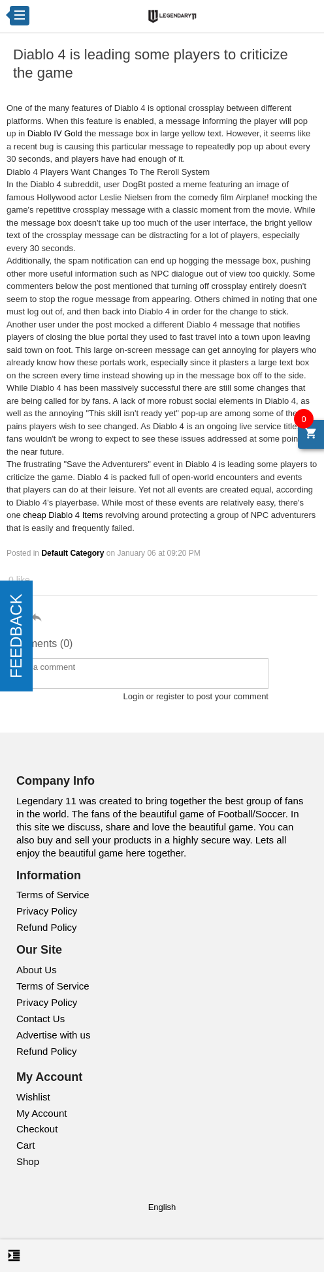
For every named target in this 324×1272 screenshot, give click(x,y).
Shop (27, 1161)
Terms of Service (52, 894)
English (162, 1207)
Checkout (36, 1128)
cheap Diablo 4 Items (63, 515)
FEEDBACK (16, 636)
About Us (36, 969)
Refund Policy (46, 927)
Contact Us (40, 1018)
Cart (25, 1145)
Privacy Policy (46, 910)
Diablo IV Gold (54, 133)
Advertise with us (53, 1034)
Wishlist (33, 1096)
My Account (41, 1113)
